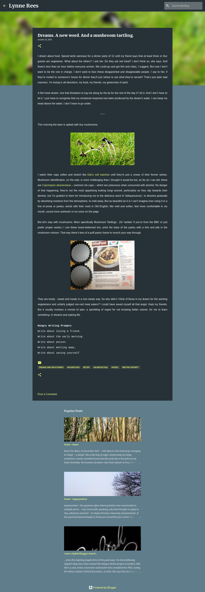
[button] (39, 46)
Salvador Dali (100, 367)
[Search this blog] (185, 6)
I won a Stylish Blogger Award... (80, 553)
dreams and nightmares (51, 367)
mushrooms (73, 367)
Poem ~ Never (71, 444)
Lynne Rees (23, 6)
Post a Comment (47, 394)
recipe (86, 367)
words (115, 367)
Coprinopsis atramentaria (56, 185)
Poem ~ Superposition (75, 499)
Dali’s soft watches (98, 174)
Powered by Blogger (102, 587)
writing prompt (130, 367)
